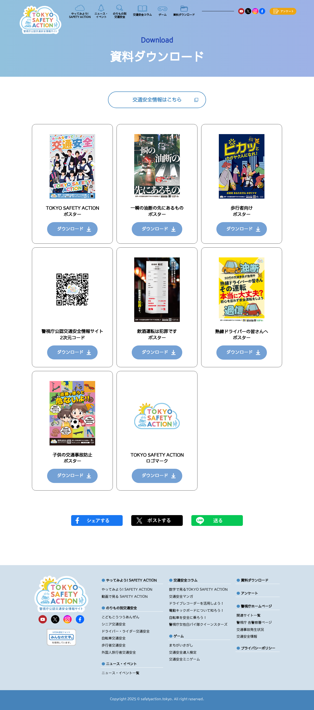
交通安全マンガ (181, 596)
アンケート (249, 593)
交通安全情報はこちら (157, 99)
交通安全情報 (246, 636)
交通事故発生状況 (250, 629)
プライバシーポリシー (258, 648)
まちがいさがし (181, 645)
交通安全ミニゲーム (184, 659)
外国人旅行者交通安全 (119, 652)
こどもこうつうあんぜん (120, 617)
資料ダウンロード (254, 580)
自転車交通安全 (114, 638)
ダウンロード (70, 229)
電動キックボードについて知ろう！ (196, 610)
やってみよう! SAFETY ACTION (127, 589)
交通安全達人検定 (182, 652)
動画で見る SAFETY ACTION (125, 596)
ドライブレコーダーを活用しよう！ (196, 603)
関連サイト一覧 (248, 615)
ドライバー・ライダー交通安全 (126, 631)
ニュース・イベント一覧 (120, 673)
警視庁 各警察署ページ (254, 622)
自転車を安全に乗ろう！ (188, 617)
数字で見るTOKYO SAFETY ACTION (198, 589)
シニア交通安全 (114, 624)
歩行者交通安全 (114, 645)
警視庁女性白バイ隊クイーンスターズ (198, 624)
